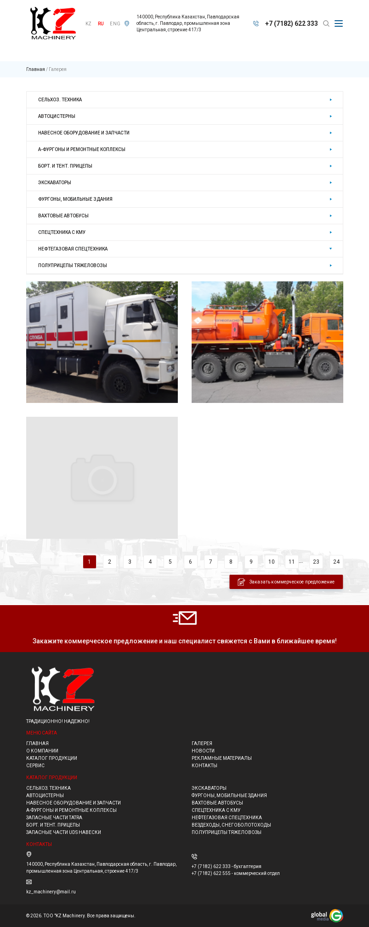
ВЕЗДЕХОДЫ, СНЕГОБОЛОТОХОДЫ (231, 825)
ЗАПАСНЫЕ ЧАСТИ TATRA (54, 817)
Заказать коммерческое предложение (286, 582)
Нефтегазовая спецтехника (73, 248)
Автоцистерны (56, 116)
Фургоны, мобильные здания (75, 199)
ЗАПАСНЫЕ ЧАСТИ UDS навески (63, 832)
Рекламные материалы (222, 758)
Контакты (204, 765)
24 (336, 562)
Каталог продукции (51, 758)
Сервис (35, 765)
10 (271, 562)
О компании (42, 750)
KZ (88, 23)
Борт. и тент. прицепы (65, 166)
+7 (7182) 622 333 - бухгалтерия (226, 866)
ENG (115, 23)
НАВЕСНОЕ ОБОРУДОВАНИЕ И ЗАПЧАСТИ (84, 132)
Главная (35, 69)
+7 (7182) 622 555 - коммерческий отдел (236, 873)
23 (316, 562)
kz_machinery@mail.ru (51, 891)
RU (101, 23)
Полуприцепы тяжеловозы (72, 265)
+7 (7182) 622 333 (291, 23)
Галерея (58, 69)
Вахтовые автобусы (63, 215)
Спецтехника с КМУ (61, 232)
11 (292, 562)
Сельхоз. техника (60, 99)
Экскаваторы (54, 182)
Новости (203, 750)
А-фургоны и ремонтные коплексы (81, 149)
